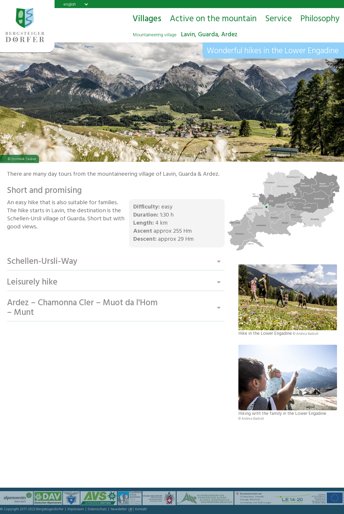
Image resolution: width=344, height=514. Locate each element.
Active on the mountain (213, 19)
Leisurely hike (32, 282)
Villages (146, 19)
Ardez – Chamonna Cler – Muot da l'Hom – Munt (82, 308)
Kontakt (141, 509)
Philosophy (320, 19)
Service (278, 19)
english (69, 4)
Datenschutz (98, 509)
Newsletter (119, 509)
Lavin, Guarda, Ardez (185, 35)
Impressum (76, 509)
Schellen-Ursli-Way (42, 261)
